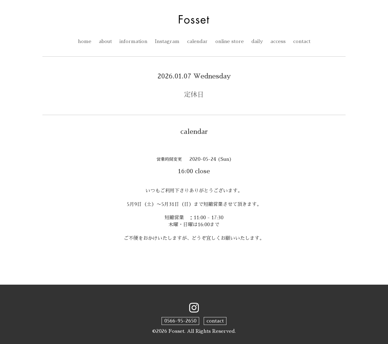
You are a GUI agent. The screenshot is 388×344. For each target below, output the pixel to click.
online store (229, 41)
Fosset (176, 331)
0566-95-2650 (180, 321)
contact (301, 41)
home (84, 41)
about (105, 41)
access (278, 41)
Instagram (167, 41)
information (133, 41)
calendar (197, 41)
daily (257, 41)
